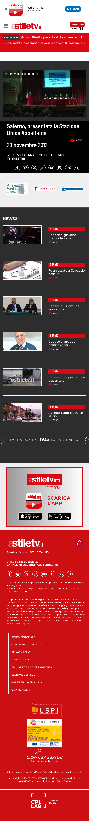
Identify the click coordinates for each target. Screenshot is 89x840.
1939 (76, 439)
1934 (35, 439)
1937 (61, 439)
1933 (27, 439)
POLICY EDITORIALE (23, 637)
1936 (54, 439)
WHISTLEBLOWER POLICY (26, 682)
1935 (44, 439)
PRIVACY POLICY (21, 652)
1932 (20, 439)
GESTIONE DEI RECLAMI (25, 674)
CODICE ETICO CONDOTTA (27, 644)
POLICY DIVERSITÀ (22, 659)
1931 (12, 439)
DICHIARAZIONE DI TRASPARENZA (31, 667)
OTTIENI (73, 9)
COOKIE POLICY (20, 689)
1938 (69, 439)
